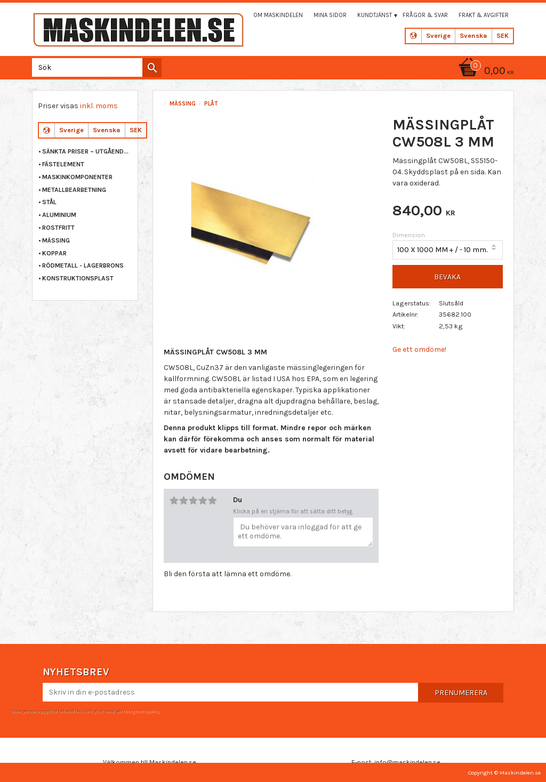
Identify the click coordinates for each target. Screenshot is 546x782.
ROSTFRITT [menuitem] (58, 227)
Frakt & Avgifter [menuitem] (484, 15)
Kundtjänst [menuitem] (374, 15)
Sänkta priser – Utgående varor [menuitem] (87, 151)
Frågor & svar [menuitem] (425, 15)
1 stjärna (174, 500)
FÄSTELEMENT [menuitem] (63, 164)
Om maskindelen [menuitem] (278, 15)
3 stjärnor (193, 500)
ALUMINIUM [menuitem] (59, 215)
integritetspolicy (141, 711)
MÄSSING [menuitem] (56, 240)
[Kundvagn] (484, 71)
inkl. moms (99, 105)
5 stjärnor (212, 500)
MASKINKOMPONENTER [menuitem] (77, 177)
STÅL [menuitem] (49, 202)
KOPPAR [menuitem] (54, 253)
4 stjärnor (202, 500)
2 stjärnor (183, 500)
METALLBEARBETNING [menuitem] (74, 190)
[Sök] (152, 67)
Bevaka (447, 276)
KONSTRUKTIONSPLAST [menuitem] (78, 278)
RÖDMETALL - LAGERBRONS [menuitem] (83, 265)
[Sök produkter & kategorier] (94, 67)
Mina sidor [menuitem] (330, 15)
